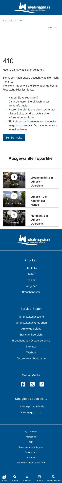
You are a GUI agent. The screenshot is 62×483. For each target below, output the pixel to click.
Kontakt (31, 457)
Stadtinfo (31, 268)
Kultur (31, 274)
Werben (31, 352)
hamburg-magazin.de (31, 406)
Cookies (31, 431)
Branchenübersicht (31, 334)
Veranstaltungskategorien (31, 322)
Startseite (8, 20)
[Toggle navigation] (27, 478)
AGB (31, 442)
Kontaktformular (18, 105)
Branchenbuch (31, 292)
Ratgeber (31, 286)
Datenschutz (31, 452)
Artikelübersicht (31, 328)
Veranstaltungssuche (31, 316)
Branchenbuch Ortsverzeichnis (31, 340)
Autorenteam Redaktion (31, 358)
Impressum (31, 436)
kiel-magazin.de (31, 412)
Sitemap (31, 346)
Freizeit (31, 280)
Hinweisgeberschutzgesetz (31, 447)
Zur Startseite (14, 137)
